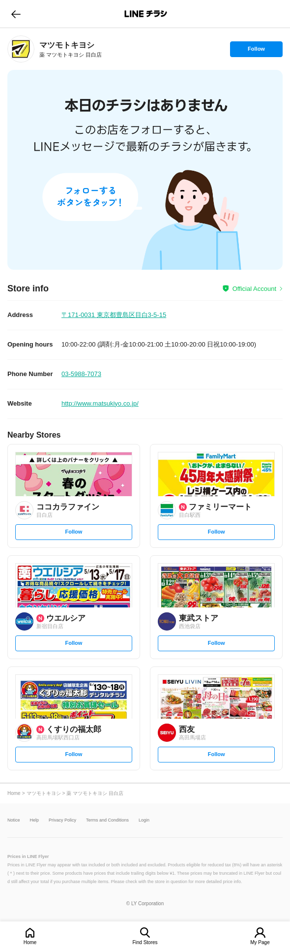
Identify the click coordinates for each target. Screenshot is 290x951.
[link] (20, 49)
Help (34, 820)
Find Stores (144, 942)
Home (30, 942)
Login (144, 820)
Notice (13, 820)
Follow (256, 51)
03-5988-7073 (81, 374)
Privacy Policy (62, 820)
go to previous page (16, 14)
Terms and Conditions (107, 820)
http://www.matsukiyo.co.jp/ (100, 403)
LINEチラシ (145, 13)
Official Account (254, 288)
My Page (259, 942)
